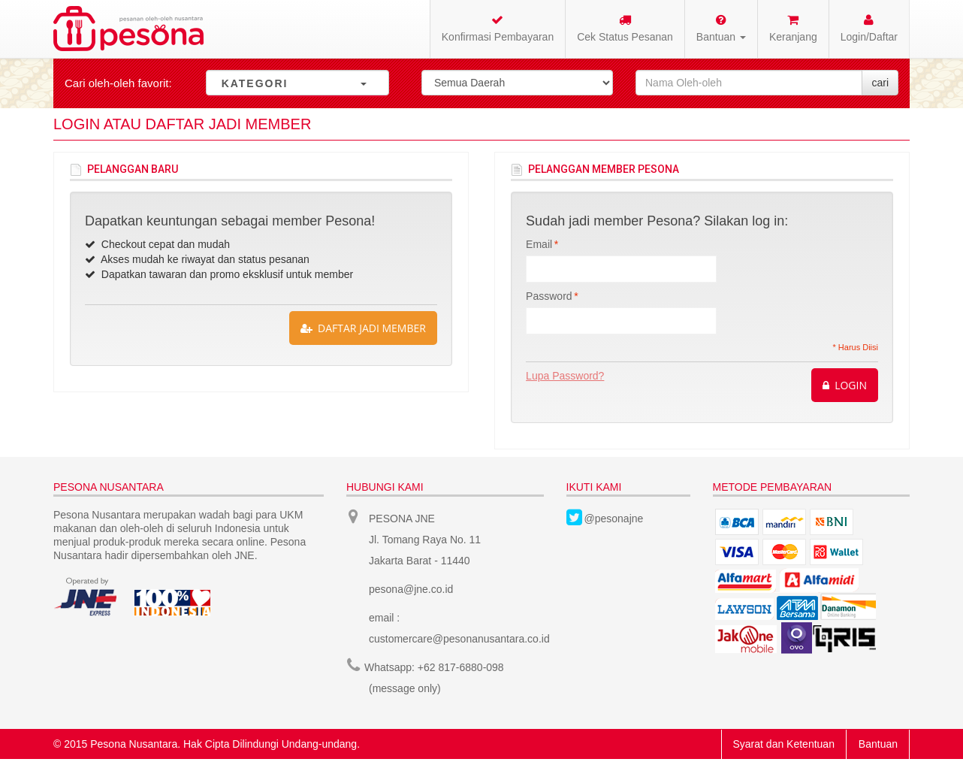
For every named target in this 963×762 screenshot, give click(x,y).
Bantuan (878, 744)
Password (549, 296)
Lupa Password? (565, 376)
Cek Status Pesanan (625, 28)
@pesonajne (614, 519)
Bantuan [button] (721, 28)
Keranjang (793, 28)
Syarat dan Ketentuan (784, 744)
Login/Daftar (869, 28)
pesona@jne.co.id (411, 589)
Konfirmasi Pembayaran (498, 28)
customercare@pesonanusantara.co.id (459, 639)
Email (539, 244)
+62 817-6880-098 (461, 667)
